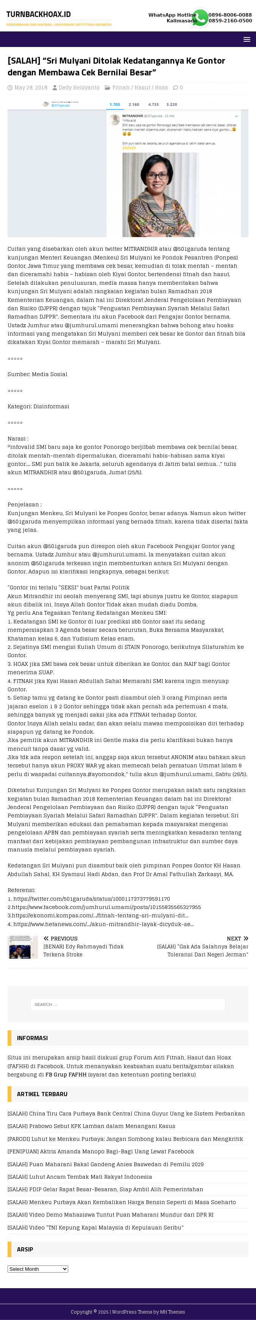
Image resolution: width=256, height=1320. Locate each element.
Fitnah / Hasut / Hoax (140, 87)
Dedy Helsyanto (79, 87)
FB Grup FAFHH (66, 1074)
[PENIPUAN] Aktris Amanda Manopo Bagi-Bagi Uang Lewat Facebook (101, 1151)
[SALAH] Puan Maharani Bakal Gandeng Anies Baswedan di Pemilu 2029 (106, 1164)
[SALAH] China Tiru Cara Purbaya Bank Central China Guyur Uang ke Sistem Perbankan (126, 1113)
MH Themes (172, 1312)
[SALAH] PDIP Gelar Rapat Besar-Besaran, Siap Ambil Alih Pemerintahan (105, 1189)
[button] (245, 38)
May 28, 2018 (30, 87)
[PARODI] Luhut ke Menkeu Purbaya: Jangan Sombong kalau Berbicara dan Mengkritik (125, 1138)
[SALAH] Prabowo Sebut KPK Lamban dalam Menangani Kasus (91, 1126)
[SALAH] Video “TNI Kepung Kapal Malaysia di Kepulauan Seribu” (96, 1227)
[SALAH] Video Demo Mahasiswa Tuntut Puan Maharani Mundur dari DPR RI (111, 1214)
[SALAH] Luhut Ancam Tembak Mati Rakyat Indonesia (80, 1176)
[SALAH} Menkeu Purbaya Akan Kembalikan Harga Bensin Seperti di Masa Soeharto (122, 1202)
